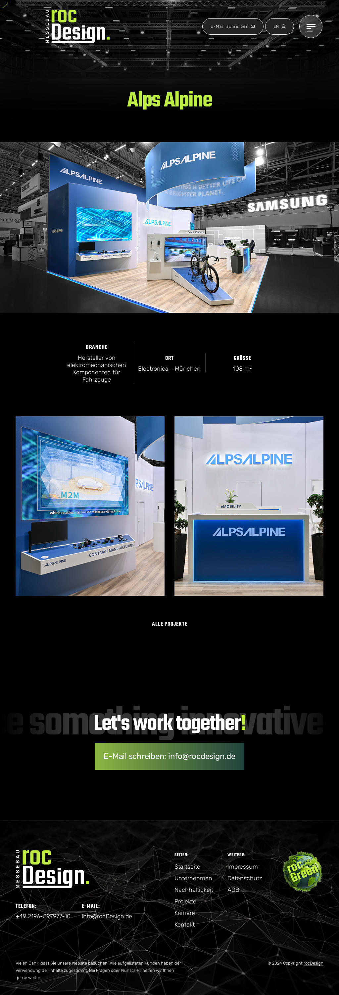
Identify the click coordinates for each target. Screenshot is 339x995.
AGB (233, 889)
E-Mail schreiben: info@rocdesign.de (169, 756)
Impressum (242, 866)
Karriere (184, 913)
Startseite (187, 866)
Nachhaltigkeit (193, 889)
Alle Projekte (169, 624)
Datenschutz (244, 878)
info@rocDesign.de (107, 916)
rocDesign (313, 963)
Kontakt (184, 924)
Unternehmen (193, 878)
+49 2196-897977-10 (43, 916)
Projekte (185, 901)
